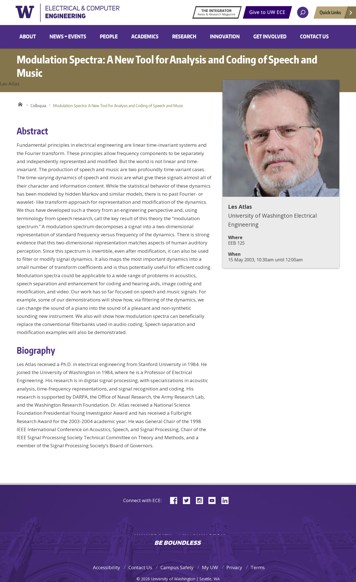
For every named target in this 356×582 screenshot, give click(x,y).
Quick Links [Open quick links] (336, 14)
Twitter (188, 500)
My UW (210, 567)
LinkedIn (227, 500)
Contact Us (314, 36)
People (109, 36)
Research (184, 36)
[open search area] (302, 12)
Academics (145, 36)
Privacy (234, 567)
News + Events (68, 36)
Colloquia (38, 105)
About (27, 36)
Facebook (176, 500)
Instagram (201, 500)
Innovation (225, 36)
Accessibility (106, 567)
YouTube (214, 500)
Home (20, 104)
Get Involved (269, 36)
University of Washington (76, 15)
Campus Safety (177, 567)
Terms (258, 567)
